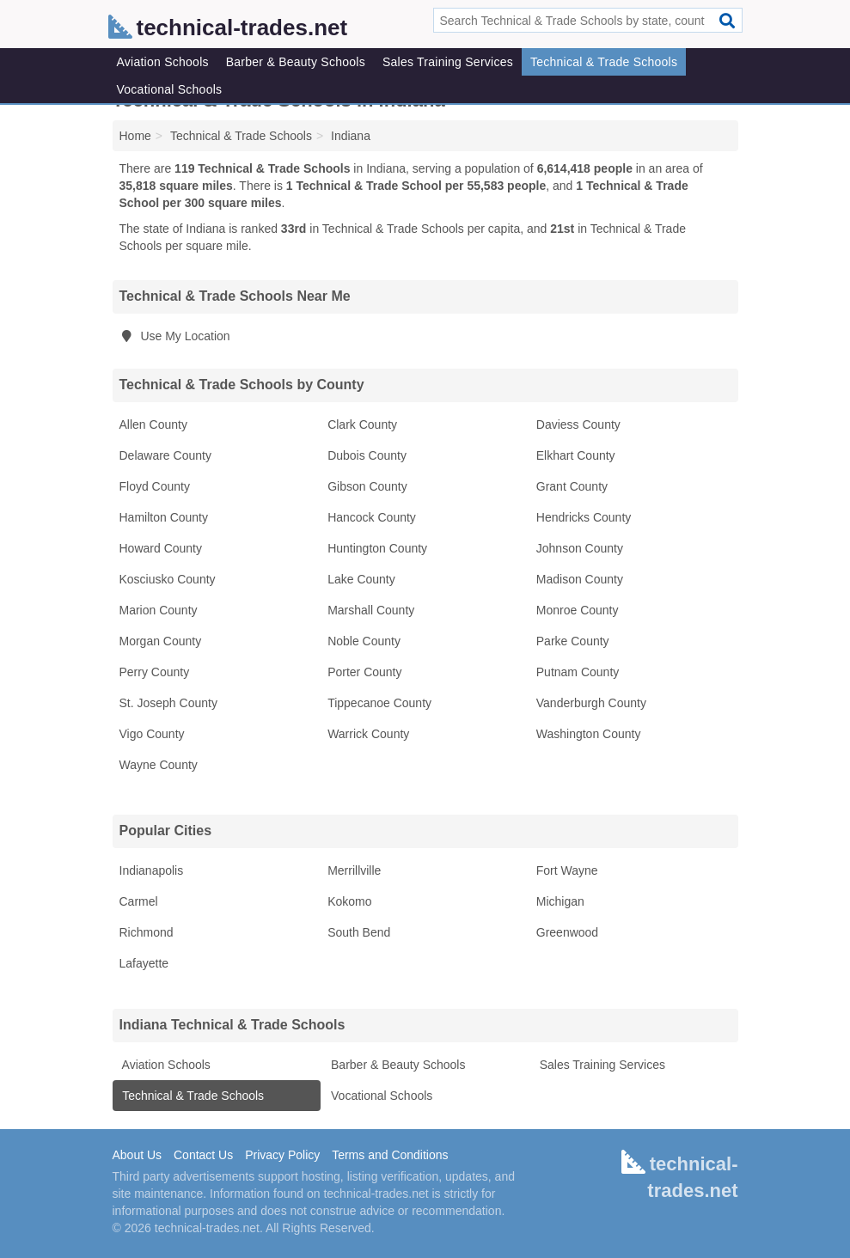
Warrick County (368, 734)
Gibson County (367, 486)
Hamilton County (164, 517)
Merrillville (354, 870)
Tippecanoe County (379, 703)
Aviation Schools (163, 62)
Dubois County (367, 455)
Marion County (158, 610)
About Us (137, 1155)
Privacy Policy (282, 1155)
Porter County (364, 672)
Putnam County (578, 672)
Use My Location (174, 336)
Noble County (364, 641)
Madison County (579, 579)
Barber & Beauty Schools (295, 62)
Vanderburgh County (591, 703)
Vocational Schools (170, 89)
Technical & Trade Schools (603, 62)
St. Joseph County (168, 703)
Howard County (161, 548)
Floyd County (154, 486)
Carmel (138, 901)
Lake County (361, 579)
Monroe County (577, 610)
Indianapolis (151, 870)
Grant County (572, 486)
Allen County (153, 424)
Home (135, 136)
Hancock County (371, 517)
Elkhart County (575, 455)
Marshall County (370, 610)
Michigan (560, 901)
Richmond (146, 932)
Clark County (362, 424)
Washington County (588, 734)
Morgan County (160, 641)
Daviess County (578, 424)
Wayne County (158, 765)
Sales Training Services (447, 62)
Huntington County (377, 548)
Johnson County (579, 548)
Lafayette (144, 963)
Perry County (154, 672)
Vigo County (152, 734)
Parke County (572, 641)
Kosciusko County (167, 579)
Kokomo (349, 901)
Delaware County (165, 455)
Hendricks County (584, 517)
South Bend (358, 932)
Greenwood (567, 932)
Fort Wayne (567, 870)
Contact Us (203, 1155)
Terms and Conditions (390, 1155)
